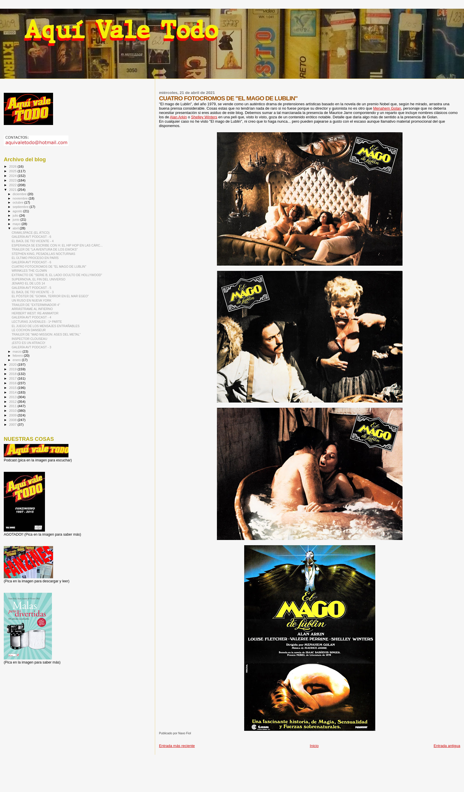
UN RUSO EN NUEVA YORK (31, 300)
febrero (18, 355)
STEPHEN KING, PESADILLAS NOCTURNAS (43, 253)
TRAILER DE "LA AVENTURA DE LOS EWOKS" (45, 249)
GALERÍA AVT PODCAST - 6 (31, 236)
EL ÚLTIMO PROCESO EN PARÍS (35, 258)
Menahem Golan (387, 108)
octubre (18, 202)
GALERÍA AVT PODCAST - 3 (31, 347)
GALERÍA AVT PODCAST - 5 (31, 287)
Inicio (314, 746)
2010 (13, 410)
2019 (13, 369)
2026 (13, 166)
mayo (17, 224)
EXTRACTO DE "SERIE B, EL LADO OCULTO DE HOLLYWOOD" (57, 275)
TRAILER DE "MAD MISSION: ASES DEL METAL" (46, 334)
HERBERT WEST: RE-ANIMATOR (35, 313)
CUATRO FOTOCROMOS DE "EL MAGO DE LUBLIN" (49, 266)
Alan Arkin (178, 117)
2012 (13, 401)
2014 (13, 392)
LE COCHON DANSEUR (29, 330)
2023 (13, 180)
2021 (13, 189)
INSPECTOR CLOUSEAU (29, 338)
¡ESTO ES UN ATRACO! (28, 343)
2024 (13, 175)
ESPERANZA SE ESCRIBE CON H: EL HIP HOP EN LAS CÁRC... (57, 245)
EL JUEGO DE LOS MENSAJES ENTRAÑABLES (45, 326)
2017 (13, 378)
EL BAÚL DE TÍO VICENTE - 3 (33, 292)
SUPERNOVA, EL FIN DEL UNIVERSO (38, 279)
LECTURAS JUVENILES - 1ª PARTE (37, 321)
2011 (13, 406)
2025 (13, 171)
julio (16, 215)
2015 (13, 387)
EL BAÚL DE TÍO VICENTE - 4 (33, 241)
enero (17, 360)
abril (16, 228)
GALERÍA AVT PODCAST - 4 (31, 317)
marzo (18, 351)
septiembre (21, 207)
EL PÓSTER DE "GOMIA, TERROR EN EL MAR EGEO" (50, 296)
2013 (13, 397)
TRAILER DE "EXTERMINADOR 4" (36, 305)
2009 (13, 415)
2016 (13, 383)
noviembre (21, 198)
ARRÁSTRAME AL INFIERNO (32, 309)
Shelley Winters (204, 117)
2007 (13, 424)
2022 (13, 185)
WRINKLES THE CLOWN (29, 270)
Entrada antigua (447, 746)
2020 (13, 364)
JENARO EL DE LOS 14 (28, 283)
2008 (13, 420)
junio (17, 219)
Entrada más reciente (177, 746)
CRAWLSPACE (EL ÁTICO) (31, 232)
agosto (18, 211)
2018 (13, 374)
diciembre (20, 194)
